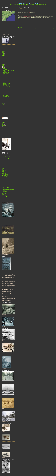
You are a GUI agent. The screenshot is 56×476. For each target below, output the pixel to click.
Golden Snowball (4, 170)
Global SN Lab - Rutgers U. (5, 168)
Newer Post (19, 28)
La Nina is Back (5, 75)
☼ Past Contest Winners (4, 31)
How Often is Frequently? (6, 73)
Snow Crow (21, 22)
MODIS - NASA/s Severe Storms (5, 175)
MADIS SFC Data (4, 172)
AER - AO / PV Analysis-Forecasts (6, 156)
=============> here (4, 8)
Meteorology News (4, 173)
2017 (3, 55)
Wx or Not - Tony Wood (4, 197)
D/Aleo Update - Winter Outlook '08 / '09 (7, 86)
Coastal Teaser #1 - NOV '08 (6, 83)
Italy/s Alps (4, 82)
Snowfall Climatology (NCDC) (5, 187)
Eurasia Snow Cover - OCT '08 (6, 93)
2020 (3, 52)
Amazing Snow (3, 157)
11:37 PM (21, 9)
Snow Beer (4, 94)
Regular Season (3, 129)
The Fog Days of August (6, 96)
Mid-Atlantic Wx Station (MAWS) (5, 174)
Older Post (53, 28)
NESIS (2, 177)
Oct (3, 97)
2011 (3, 62)
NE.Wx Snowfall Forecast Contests (27, 3)
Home (36, 28)
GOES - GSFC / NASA (4, 169)
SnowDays (3, 186)
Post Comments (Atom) (23, 30)
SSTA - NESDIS (3, 190)
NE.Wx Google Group (4, 176)
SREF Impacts (3, 188)
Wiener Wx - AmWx (4, 194)
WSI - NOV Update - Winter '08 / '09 (7, 72)
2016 (3, 56)
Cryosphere (3, 122)
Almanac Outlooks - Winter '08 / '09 (7, 87)
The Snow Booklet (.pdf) (4, 191)
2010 (3, 63)
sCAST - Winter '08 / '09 (6, 69)
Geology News (3, 167)
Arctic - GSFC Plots (4, 159)
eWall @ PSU (3, 166)
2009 (3, 64)
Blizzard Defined (20, 8)
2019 (3, 53)
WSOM (18, 18)
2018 (3, 54)
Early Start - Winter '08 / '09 (6, 85)
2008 (3, 65)
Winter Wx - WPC (4, 195)
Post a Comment (20, 27)
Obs (2, 128)
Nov (3, 67)
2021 (3, 51)
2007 (3, 103)
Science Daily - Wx (4, 185)
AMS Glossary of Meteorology (5, 158)
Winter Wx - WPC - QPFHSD (5, 196)
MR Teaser (3, 127)
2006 (3, 104)
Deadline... (4, 68)
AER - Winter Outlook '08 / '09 (6, 81)
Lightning (3, 171)
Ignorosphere (3, 125)
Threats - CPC (3, 192)
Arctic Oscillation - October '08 (6, 84)
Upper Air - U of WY (4, 193)
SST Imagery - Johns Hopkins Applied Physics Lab (8, 189)
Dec (3, 66)
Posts (3, 117)
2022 (3, 50)
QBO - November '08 (5, 95)
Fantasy (2, 123)
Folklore (2, 124)
